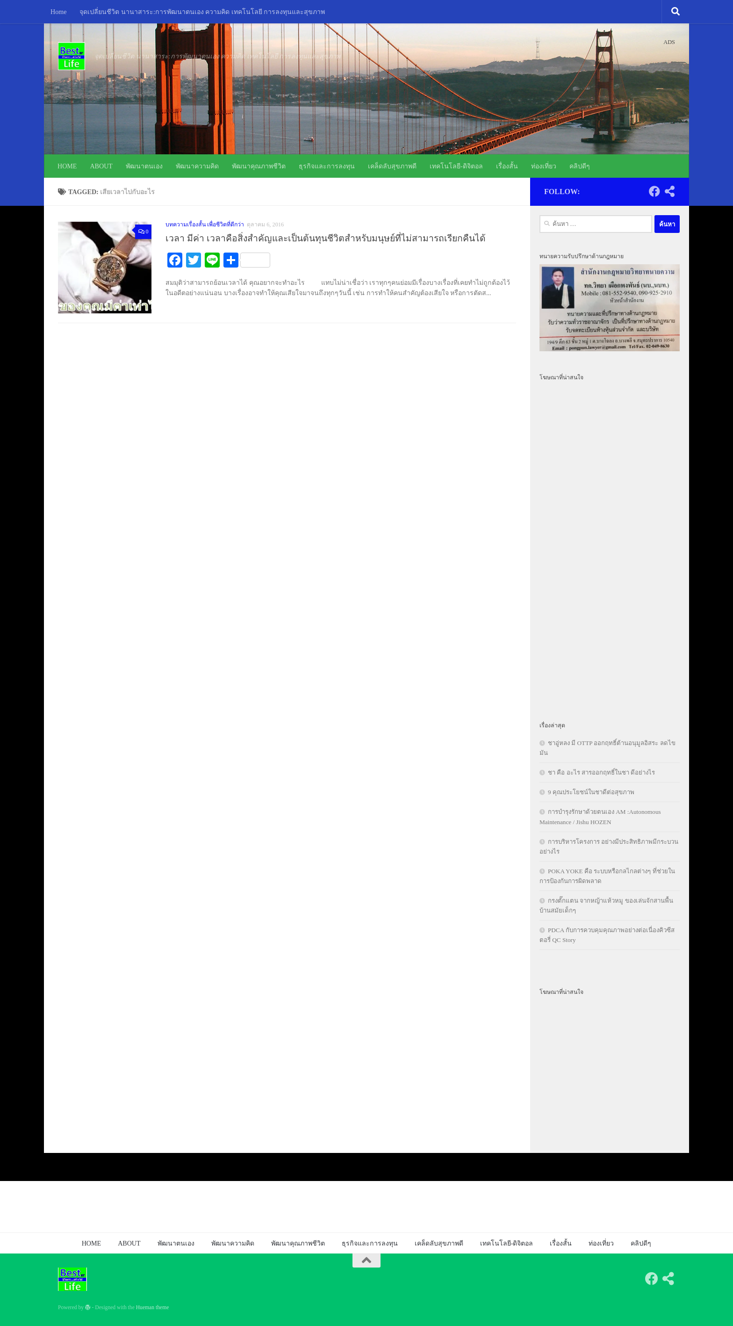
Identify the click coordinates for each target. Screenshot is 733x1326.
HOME (67, 166)
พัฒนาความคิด (197, 166)
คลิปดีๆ (579, 166)
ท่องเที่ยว (543, 166)
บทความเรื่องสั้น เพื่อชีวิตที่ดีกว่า (204, 224)
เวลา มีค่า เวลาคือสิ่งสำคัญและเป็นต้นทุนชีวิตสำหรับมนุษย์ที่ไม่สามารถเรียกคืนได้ (325, 238)
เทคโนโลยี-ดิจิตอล (456, 166)
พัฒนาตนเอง (144, 166)
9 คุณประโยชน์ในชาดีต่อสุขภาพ (591, 792)
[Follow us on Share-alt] (669, 191)
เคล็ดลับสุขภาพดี (392, 166)
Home (58, 11)
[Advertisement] (609, 546)
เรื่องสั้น (507, 166)
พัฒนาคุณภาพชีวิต (259, 166)
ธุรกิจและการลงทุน (327, 166)
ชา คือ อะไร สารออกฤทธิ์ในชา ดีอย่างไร (601, 772)
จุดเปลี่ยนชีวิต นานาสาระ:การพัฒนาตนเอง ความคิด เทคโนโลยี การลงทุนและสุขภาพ (202, 11)
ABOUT (101, 166)
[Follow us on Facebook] (654, 191)
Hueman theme (152, 1307)
